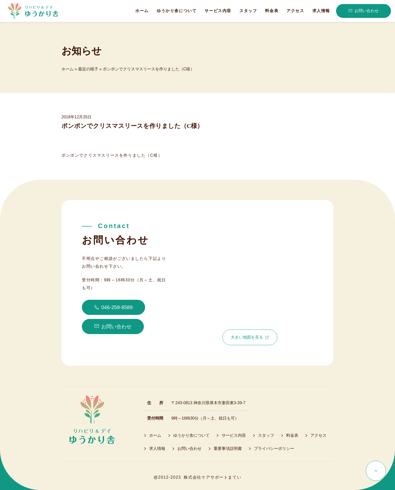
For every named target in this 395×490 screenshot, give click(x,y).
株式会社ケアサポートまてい (212, 477)
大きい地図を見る (250, 337)
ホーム (67, 69)
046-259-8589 (113, 307)
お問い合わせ (363, 11)
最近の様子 (88, 69)
